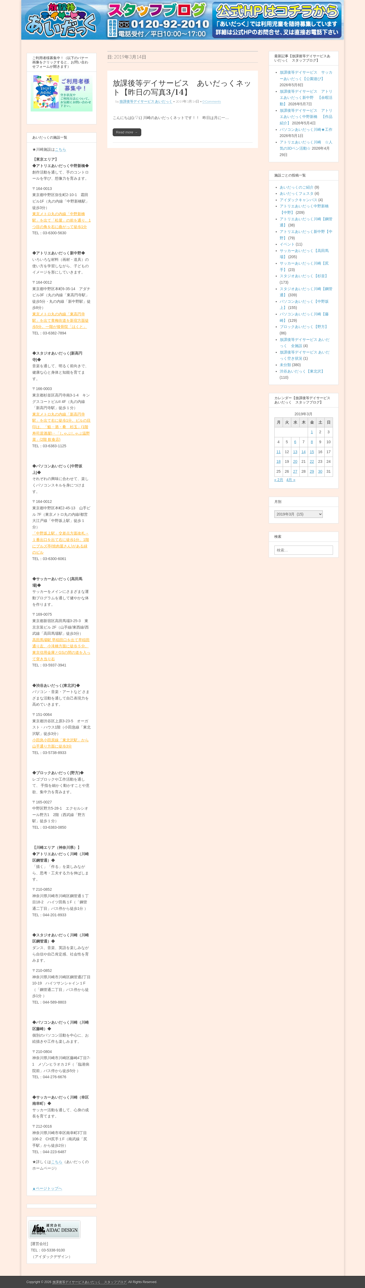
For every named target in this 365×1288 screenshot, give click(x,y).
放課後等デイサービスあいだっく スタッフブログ (89, 1282)
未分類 (285, 365)
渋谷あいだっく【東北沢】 (302, 371)
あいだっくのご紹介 (297, 187)
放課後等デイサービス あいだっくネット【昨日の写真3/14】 (182, 87)
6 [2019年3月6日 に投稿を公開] (295, 442)
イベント (287, 244)
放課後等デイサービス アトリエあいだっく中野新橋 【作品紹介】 (306, 116)
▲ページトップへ (47, 1188)
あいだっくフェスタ (297, 193)
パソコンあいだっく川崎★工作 (306, 129)
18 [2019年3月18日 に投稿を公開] (279, 461)
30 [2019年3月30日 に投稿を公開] (320, 471)
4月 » (290, 480)
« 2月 (278, 480)
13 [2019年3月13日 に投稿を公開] (295, 452)
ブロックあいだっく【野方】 (304, 326)
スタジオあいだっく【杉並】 (304, 276)
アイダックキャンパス (298, 200)
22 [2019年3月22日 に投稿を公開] (312, 461)
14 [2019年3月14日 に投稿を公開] (304, 452)
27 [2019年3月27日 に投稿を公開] (295, 471)
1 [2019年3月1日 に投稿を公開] (312, 432)
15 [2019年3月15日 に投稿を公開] (312, 452)
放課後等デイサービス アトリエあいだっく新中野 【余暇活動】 (306, 97)
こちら (60, 149)
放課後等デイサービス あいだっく (145, 101)
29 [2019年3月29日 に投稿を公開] (312, 471)
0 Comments (212, 101)
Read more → (127, 132)
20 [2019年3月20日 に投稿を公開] (295, 461)
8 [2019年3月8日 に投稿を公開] (312, 442)
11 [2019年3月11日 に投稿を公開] (279, 452)
